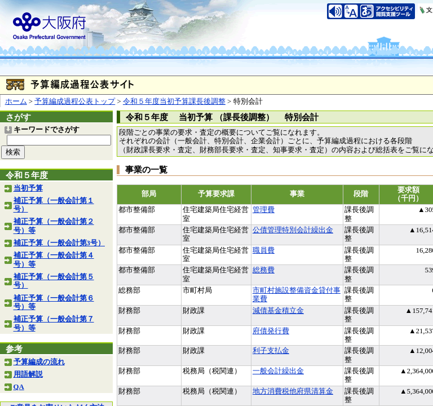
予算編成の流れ (39, 362)
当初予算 (28, 188)
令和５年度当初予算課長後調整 (174, 101)
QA (19, 387)
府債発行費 (271, 331)
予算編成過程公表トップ (74, 101)
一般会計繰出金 (278, 371)
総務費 (264, 270)
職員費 (264, 250)
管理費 (264, 210)
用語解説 (28, 374)
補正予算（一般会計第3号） (59, 243)
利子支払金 (271, 351)
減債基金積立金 (278, 311)
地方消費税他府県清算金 (293, 391)
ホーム (16, 101)
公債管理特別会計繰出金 (293, 230)
